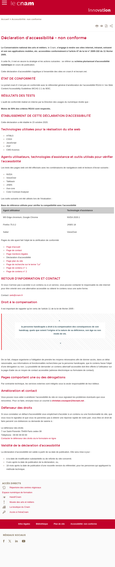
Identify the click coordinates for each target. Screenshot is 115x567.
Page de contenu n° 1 (16, 268)
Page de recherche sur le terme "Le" (23, 264)
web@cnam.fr (16, 295)
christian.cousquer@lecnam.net (68, 400)
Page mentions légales (17, 254)
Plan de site (59, 524)
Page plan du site (14, 261)
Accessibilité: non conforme (26, 19)
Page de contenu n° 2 (16, 271)
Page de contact (14, 250)
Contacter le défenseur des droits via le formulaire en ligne (28, 438)
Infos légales (24, 524)
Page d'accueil (13, 247)
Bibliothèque (42, 524)
